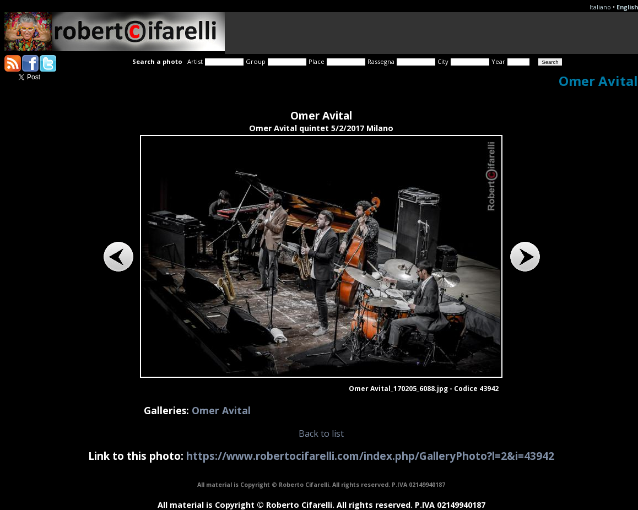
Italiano (600, 7)
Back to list (321, 433)
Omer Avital (221, 410)
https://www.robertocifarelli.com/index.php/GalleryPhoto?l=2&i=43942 (370, 455)
